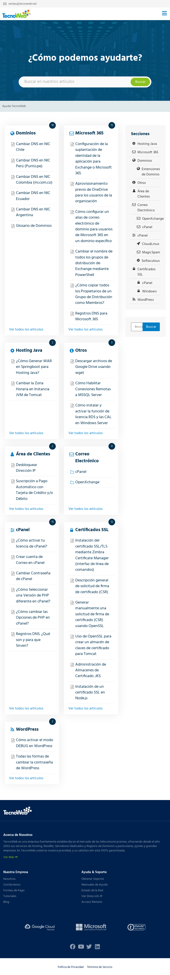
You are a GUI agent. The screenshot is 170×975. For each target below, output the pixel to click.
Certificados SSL (91, 530)
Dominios (26, 133)
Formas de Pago (14, 890)
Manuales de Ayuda (94, 884)
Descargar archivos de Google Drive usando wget (93, 367)
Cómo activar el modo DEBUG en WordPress (34, 743)
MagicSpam (151, 252)
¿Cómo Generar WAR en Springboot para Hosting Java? (34, 367)
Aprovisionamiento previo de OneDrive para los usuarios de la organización (93, 192)
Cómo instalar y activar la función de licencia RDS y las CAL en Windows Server (93, 414)
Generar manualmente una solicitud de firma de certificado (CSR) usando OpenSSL (92, 614)
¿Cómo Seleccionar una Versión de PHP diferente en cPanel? (33, 596)
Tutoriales (9, 896)
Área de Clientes (33, 454)
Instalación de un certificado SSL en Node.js (90, 693)
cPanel (80, 472)
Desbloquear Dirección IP (26, 468)
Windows (149, 291)
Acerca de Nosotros (18, 835)
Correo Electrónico (87, 458)
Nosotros (9, 879)
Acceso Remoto (91, 902)
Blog (6, 902)
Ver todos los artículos (26, 329)
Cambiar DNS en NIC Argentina (33, 212)
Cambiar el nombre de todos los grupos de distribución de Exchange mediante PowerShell (93, 263)
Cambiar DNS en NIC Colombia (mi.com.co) (34, 180)
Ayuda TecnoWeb (14, 106)
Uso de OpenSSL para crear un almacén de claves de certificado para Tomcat (93, 645)
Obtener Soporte (92, 879)
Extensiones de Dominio (151, 171)
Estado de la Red (92, 890)
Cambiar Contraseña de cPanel (33, 576)
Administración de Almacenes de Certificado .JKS (90, 670)
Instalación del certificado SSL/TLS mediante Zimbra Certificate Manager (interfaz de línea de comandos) (92, 555)
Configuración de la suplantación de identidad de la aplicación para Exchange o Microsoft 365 (93, 159)
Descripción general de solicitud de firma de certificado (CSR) (92, 586)
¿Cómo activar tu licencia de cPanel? (31, 543)
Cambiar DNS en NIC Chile (33, 147)
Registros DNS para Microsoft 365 (91, 316)
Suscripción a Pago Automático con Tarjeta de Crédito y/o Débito (34, 490)
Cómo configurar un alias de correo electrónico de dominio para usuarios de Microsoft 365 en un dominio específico (93, 226)
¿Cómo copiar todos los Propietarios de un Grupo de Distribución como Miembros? (93, 294)
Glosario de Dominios (34, 226)
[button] (164, 14)
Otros (81, 350)
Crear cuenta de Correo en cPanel (30, 560)
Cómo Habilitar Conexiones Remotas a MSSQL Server (93, 389)
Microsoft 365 (89, 133)
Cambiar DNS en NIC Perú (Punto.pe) (33, 163)
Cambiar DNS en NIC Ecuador (33, 196)
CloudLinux (150, 244)
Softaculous (151, 261)
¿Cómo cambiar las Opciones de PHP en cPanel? (33, 618)
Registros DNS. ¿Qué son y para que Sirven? (33, 640)
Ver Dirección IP (91, 896)
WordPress (27, 729)
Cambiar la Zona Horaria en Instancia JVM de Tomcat (32, 389)
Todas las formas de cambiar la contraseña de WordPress (34, 762)
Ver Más (10, 857)
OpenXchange (87, 482)
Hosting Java (29, 350)
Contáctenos (11, 884)
